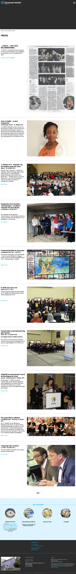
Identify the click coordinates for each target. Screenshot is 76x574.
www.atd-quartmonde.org (36, 547)
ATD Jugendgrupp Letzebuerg (37, 545)
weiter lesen (4, 265)
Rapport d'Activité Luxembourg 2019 (9, 524)
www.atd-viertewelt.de (35, 548)
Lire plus (3, 57)
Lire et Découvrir (7, 30)
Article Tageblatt (10, 57)
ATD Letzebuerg (35, 544)
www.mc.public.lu (54, 565)
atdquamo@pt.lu (31, 561)
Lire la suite (4, 222)
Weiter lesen (4, 184)
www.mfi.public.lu (61, 564)
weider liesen (4, 345)
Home (2, 30)
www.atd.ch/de (34, 549)
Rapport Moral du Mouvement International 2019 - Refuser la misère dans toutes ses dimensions (10, 527)
